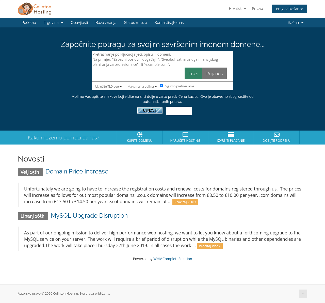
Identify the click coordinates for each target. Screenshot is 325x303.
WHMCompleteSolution (172, 258)
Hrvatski (237, 8)
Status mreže (135, 22)
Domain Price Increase (76, 171)
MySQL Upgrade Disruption (89, 215)
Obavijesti (79, 22)
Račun (295, 22)
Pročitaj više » (185, 202)
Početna (29, 22)
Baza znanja (105, 22)
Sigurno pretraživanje (177, 86)
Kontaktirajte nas (169, 22)
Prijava (257, 8)
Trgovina (53, 22)
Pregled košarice (289, 8)
